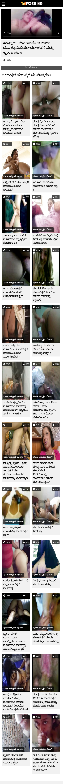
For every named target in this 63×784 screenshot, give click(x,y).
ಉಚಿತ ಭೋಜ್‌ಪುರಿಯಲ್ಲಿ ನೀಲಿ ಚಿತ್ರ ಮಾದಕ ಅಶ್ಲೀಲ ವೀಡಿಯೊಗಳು (45, 239)
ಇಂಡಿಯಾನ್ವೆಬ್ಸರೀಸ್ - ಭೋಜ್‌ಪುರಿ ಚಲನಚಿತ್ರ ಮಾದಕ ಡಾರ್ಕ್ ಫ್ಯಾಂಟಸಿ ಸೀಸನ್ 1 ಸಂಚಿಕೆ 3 (15, 408)
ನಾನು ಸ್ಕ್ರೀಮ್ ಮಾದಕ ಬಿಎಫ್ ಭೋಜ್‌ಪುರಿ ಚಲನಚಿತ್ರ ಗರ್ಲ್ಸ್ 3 (43, 349)
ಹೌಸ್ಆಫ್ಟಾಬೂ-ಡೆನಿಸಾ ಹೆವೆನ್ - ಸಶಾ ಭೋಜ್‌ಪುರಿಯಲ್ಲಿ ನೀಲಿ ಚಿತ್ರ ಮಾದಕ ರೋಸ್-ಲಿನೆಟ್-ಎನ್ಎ (45, 410)
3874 (9, 60)
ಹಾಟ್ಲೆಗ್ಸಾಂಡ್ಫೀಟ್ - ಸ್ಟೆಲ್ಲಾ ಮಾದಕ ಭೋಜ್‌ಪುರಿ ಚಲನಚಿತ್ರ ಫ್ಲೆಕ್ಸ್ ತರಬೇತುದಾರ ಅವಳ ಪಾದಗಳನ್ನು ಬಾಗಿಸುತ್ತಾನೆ (15, 471)
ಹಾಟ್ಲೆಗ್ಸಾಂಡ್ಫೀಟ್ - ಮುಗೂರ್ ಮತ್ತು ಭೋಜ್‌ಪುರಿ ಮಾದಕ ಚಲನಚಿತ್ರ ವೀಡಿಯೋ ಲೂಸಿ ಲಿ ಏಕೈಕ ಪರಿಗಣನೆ (15, 702)
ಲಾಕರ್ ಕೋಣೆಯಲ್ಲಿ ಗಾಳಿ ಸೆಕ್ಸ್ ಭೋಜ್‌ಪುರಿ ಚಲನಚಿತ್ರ (15, 584)
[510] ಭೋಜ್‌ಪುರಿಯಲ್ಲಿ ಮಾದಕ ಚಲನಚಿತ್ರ (44, 582)
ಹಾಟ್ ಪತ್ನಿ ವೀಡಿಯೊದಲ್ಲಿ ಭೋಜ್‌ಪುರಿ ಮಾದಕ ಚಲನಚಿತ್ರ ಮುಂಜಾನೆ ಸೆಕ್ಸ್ (45, 637)
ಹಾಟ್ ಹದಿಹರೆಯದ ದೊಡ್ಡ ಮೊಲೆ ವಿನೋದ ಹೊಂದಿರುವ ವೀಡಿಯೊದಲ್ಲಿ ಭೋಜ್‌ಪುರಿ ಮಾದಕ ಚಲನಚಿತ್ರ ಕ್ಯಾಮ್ (44, 472)
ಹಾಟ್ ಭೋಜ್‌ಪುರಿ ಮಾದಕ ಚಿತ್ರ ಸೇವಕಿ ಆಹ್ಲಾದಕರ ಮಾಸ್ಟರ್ (13, 292)
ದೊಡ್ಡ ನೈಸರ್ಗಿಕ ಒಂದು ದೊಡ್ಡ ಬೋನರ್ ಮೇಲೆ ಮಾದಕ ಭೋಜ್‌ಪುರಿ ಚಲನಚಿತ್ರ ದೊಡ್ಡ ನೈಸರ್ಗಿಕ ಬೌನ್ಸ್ (45, 129)
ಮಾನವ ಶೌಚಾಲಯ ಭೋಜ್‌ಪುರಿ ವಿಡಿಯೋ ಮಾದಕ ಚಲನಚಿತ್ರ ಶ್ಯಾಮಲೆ (44, 294)
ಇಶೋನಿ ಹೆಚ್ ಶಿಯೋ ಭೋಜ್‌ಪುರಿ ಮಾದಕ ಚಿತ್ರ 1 (45, 186)
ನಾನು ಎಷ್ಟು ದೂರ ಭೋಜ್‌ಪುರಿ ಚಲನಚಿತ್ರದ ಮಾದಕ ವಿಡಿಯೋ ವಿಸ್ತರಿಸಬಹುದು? (15, 351)
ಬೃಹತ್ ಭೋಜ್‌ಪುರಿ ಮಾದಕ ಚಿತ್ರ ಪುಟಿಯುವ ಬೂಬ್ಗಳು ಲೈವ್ (15, 759)
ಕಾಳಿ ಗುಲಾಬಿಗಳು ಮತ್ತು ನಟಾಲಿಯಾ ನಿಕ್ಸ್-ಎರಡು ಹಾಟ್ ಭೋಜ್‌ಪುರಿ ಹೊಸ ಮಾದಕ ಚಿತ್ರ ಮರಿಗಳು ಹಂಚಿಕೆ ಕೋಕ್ (45, 763)
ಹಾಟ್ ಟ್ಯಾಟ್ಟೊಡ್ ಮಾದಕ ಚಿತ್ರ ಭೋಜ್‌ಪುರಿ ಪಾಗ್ (15, 531)
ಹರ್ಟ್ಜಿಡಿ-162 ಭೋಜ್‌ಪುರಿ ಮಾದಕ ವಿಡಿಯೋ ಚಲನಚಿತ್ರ (16, 186)
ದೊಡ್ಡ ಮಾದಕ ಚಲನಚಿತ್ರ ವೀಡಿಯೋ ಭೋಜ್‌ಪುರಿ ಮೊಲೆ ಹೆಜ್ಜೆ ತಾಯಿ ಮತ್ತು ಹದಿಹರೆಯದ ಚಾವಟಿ (45, 700)
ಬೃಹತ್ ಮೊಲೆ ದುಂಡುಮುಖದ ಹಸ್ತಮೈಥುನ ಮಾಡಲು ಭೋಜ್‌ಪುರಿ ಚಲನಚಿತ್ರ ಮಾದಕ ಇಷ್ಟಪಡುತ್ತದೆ (14, 641)
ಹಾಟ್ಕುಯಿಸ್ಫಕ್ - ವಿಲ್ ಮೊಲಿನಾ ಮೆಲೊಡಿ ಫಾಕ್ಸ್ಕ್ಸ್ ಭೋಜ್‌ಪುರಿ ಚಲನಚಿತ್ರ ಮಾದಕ (14, 127)
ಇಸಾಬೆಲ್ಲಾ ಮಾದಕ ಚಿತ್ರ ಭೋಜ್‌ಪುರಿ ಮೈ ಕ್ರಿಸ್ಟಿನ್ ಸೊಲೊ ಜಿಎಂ (15, 239)
